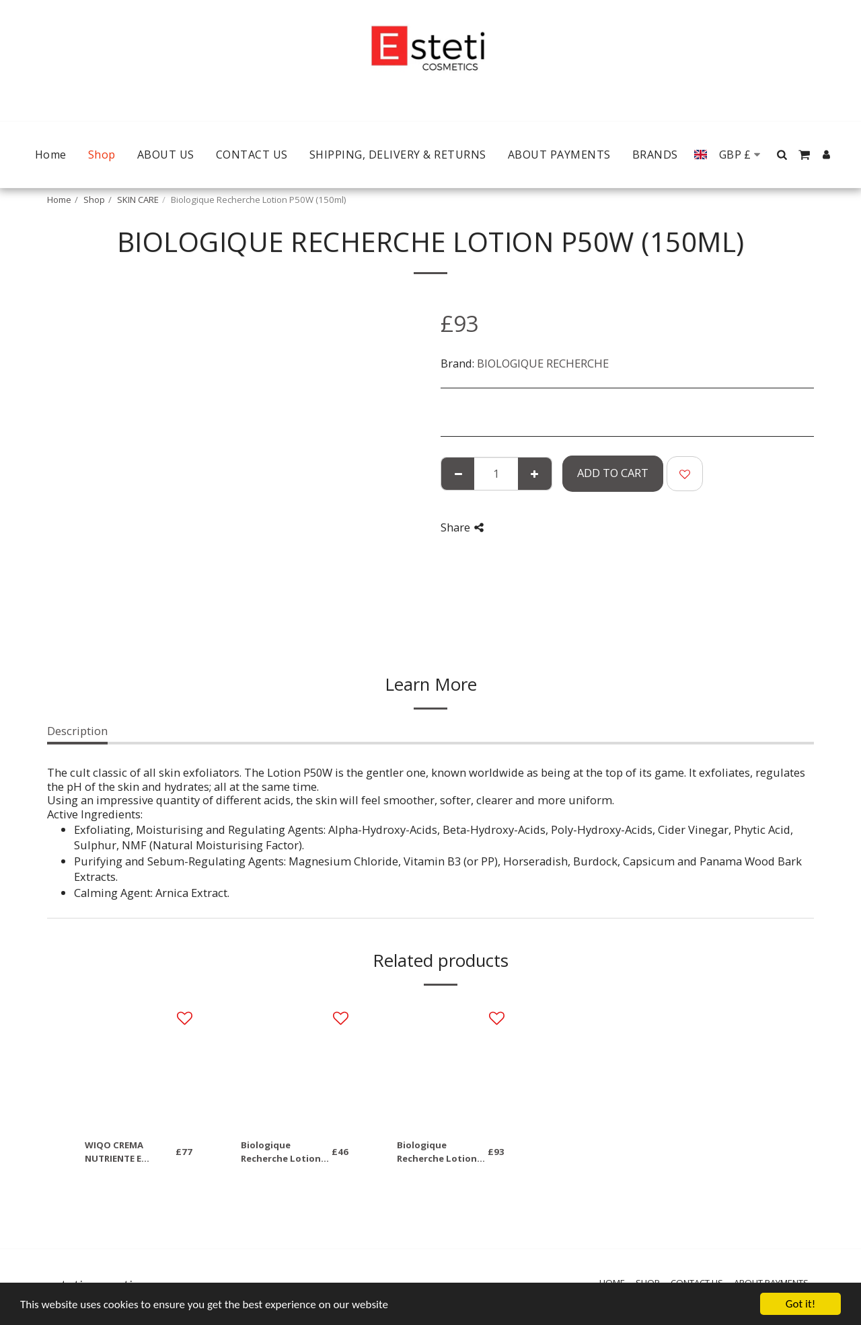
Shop (94, 200)
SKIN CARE (138, 200)
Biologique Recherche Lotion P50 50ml (281, 1152)
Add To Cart (612, 472)
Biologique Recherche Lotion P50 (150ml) (437, 1152)
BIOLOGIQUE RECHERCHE (543, 363)
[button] (782, 154)
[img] (138, 1063)
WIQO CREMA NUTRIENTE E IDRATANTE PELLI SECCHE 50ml (123, 1152)
